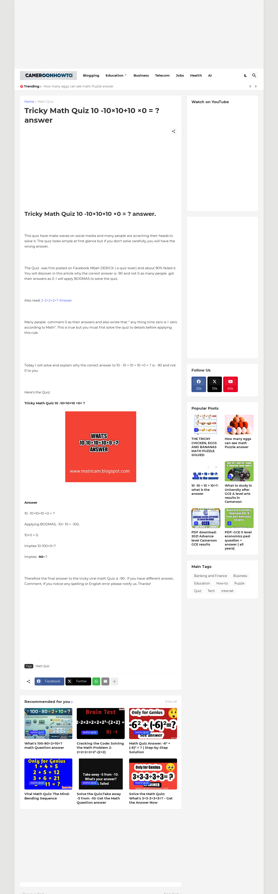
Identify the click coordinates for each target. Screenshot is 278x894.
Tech (211, 591)
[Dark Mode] (245, 75)
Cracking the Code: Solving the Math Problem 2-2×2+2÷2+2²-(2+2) (100, 747)
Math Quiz (45, 102)
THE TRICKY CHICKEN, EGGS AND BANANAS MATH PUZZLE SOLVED (204, 447)
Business (141, 75)
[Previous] (250, 86)
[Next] (256, 86)
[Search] (254, 75)
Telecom (162, 75)
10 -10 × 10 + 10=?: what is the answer (204, 489)
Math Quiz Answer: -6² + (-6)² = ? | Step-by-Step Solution (149, 747)
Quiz (197, 591)
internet (227, 591)
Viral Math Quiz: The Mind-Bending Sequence (47, 796)
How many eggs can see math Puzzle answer (78, 86)
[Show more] (114, 681)
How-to (222, 583)
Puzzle (239, 583)
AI (210, 75)
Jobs (180, 75)
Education (114, 75)
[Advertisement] (139, 34)
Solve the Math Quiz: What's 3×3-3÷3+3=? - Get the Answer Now (151, 798)
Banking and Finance (210, 576)
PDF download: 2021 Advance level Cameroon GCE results (204, 538)
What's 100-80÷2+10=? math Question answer (44, 745)
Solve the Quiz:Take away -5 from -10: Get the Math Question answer (99, 798)
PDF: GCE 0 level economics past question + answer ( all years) (238, 540)
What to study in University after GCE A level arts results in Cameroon (238, 494)
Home (29, 102)
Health (196, 75)
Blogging (91, 75)
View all (171, 701)
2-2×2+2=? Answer (56, 300)
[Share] (173, 131)
